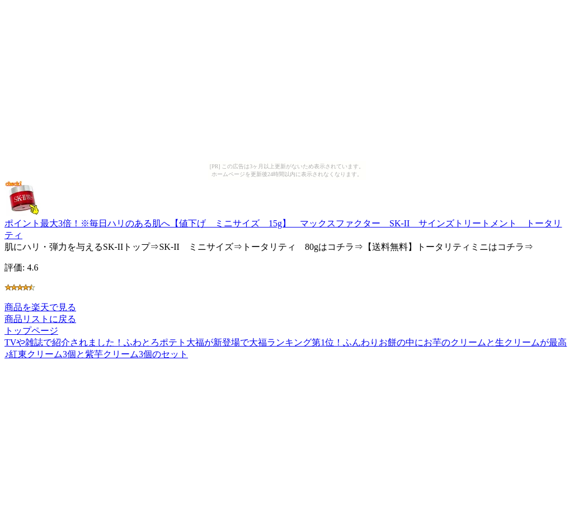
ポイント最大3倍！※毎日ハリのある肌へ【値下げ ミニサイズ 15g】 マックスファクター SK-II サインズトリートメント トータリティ (283, 224)
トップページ (31, 330)
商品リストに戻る (40, 319)
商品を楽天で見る (40, 307)
